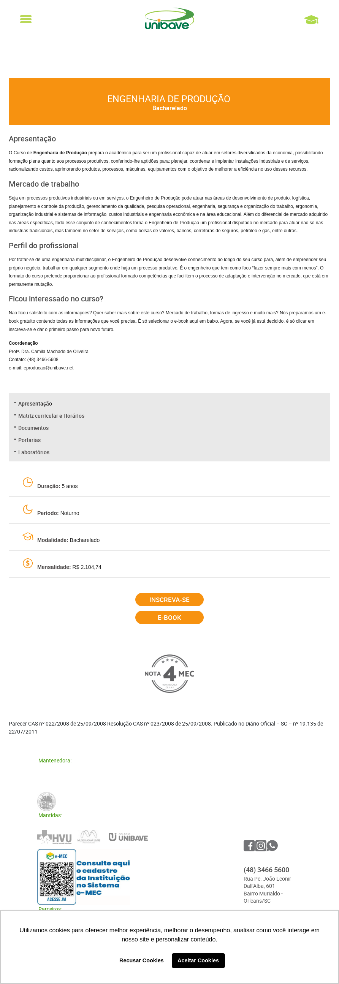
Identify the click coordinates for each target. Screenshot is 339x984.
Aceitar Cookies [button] (198, 960)
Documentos (33, 427)
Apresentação (35, 403)
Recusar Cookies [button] (141, 960)
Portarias (29, 440)
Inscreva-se (169, 599)
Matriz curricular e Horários (51, 415)
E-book (169, 617)
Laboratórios (33, 452)
